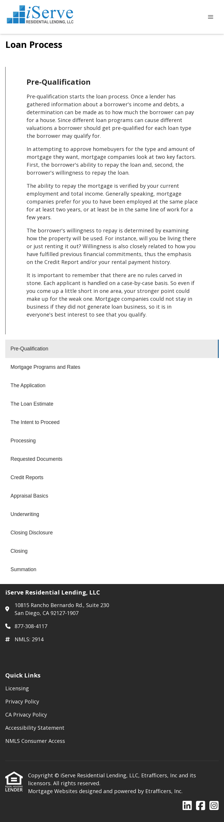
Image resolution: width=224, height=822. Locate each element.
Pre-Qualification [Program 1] (29, 349)
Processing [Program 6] (23, 441)
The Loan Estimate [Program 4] (31, 404)
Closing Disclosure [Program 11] (31, 533)
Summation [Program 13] (23, 569)
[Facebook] (200, 805)
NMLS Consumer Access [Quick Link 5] (35, 740)
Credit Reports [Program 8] (26, 477)
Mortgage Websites (53, 791)
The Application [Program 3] (28, 385)
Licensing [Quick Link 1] (17, 688)
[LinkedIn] (187, 805)
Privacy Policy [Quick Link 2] (22, 701)
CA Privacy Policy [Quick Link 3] (26, 714)
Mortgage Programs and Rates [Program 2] (45, 367)
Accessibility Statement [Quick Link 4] (34, 727)
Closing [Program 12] (18, 551)
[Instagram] (214, 805)
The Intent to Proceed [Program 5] (35, 422)
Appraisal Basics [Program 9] (29, 496)
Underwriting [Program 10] (24, 514)
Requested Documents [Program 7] (36, 459)
